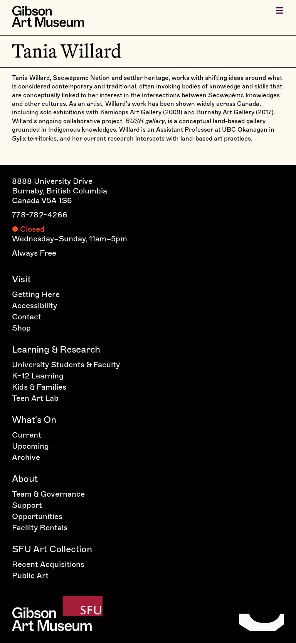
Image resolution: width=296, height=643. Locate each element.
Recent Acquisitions (48, 564)
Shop (21, 328)
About (25, 478)
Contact (26, 316)
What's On (34, 419)
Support (27, 505)
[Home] (48, 16)
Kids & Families (39, 387)
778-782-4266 (40, 214)
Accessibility (34, 305)
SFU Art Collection (52, 549)
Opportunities (37, 516)
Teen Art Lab (35, 398)
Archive (26, 457)
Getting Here (36, 294)
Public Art (30, 575)
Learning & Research (56, 349)
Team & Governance (48, 494)
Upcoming (30, 446)
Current (26, 434)
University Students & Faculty (66, 364)
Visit (21, 279)
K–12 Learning (38, 375)
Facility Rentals (39, 527)
